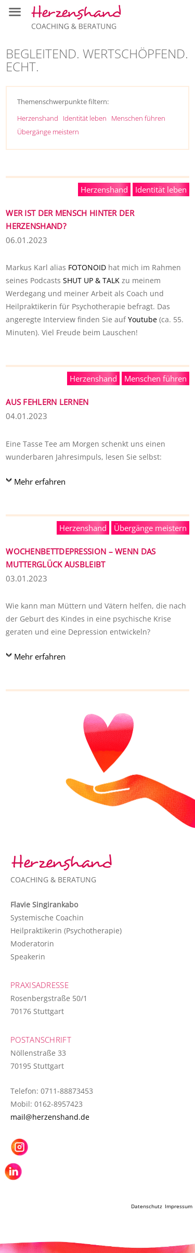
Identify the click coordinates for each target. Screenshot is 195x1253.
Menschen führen (138, 118)
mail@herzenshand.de (49, 1117)
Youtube (142, 319)
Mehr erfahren (40, 481)
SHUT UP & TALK (91, 280)
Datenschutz (146, 1206)
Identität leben (85, 118)
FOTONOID (87, 267)
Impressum (178, 1206)
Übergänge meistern (48, 131)
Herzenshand (37, 118)
